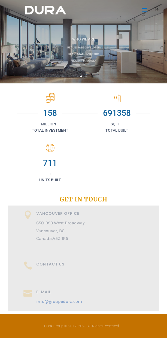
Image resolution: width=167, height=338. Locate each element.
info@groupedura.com (59, 301)
